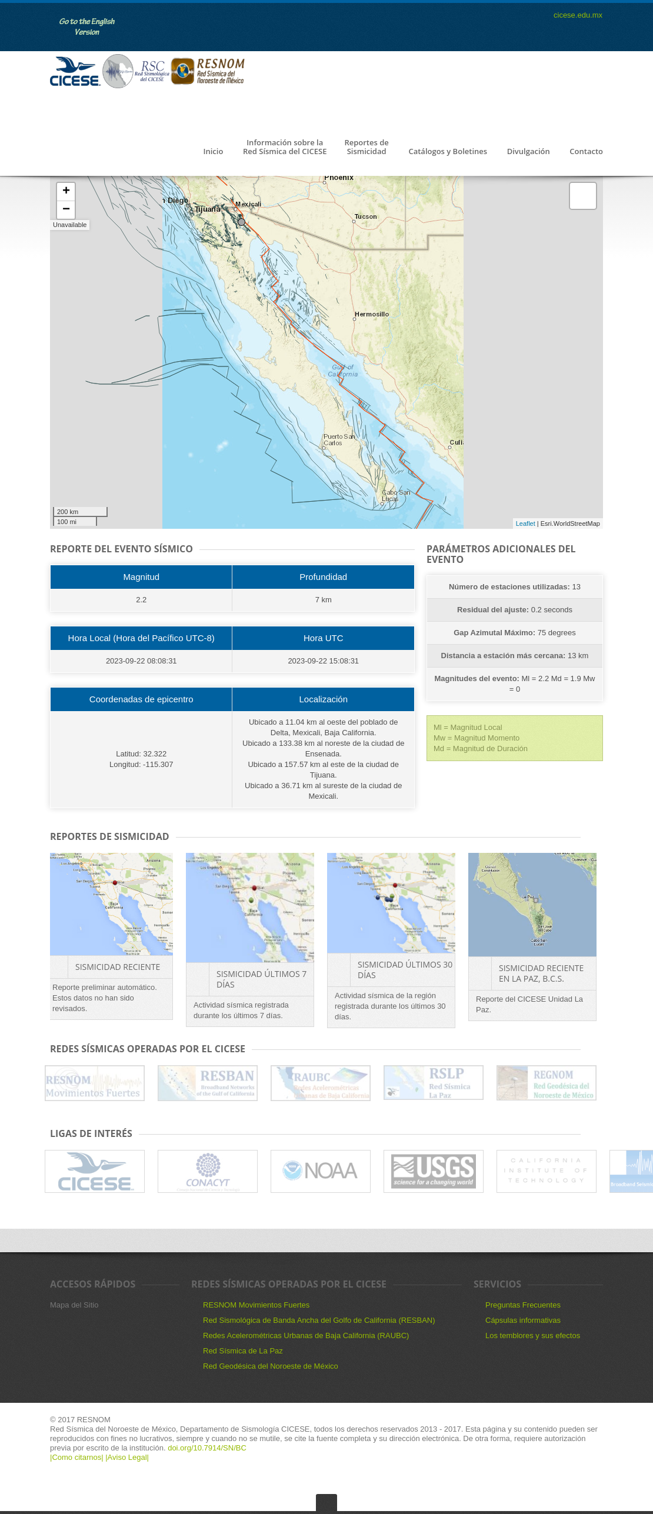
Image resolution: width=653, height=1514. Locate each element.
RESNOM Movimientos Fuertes (256, 1304)
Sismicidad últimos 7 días (261, 979)
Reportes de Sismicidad (366, 147)
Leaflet (525, 523)
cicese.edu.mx (578, 15)
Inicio (213, 151)
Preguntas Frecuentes (523, 1304)
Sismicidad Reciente (117, 966)
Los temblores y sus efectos (532, 1335)
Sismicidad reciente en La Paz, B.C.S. (541, 973)
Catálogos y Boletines (447, 151)
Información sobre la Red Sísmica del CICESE (284, 147)
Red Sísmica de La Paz (243, 1350)
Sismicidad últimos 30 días (405, 970)
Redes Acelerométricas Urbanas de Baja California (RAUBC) (306, 1335)
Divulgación (528, 151)
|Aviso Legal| (127, 1457)
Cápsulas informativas (523, 1320)
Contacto (586, 151)
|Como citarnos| (77, 1457)
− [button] (66, 210)
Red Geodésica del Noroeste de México (270, 1366)
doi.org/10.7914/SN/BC (206, 1447)
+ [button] (66, 192)
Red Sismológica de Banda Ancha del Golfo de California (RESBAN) (319, 1320)
